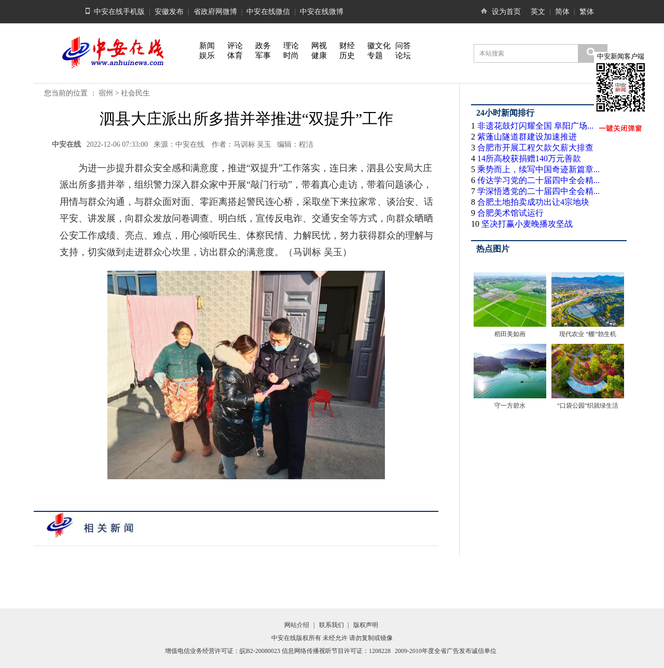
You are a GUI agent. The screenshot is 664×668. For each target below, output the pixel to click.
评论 (235, 45)
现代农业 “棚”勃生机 (587, 334)
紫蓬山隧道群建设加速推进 (527, 136)
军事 (263, 55)
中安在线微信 (268, 12)
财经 (347, 45)
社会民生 (135, 93)
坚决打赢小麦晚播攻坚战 (527, 223)
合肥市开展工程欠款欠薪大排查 (535, 147)
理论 (291, 45)
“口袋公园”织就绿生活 (588, 405)
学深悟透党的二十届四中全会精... (538, 191)
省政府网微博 (215, 12)
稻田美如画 (509, 334)
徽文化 (379, 45)
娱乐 (207, 55)
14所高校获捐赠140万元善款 (529, 158)
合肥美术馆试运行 (510, 212)
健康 (319, 55)
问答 (403, 45)
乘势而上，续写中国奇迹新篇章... (538, 169)
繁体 (586, 12)
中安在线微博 (321, 12)
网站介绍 (296, 625)
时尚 (291, 55)
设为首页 (506, 12)
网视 (319, 45)
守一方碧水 (509, 405)
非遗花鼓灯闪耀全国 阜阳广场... (535, 125)
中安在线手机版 (119, 12)
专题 (375, 55)
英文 (538, 12)
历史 (347, 55)
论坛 (403, 55)
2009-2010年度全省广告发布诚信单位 (445, 651)
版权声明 (365, 625)
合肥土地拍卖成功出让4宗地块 (533, 202)
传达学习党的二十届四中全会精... (538, 180)
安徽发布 (169, 12)
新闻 (207, 45)
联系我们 (331, 625)
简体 (562, 12)
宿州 (106, 93)
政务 (263, 45)
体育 (235, 55)
